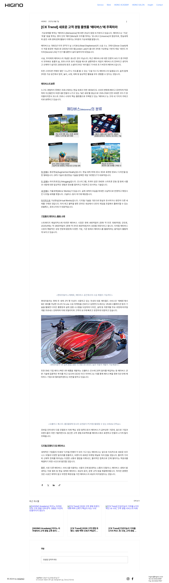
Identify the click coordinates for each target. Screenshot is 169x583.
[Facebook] (132, 579)
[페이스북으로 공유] (42, 485)
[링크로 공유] (59, 485)
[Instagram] (128, 579)
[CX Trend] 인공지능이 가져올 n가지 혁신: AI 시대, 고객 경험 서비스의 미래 (122, 529)
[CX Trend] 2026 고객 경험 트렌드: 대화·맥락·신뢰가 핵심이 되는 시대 (84, 529)
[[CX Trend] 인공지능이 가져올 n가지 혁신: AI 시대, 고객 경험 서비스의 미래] (123, 514)
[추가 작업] (126, 21)
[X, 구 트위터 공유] (48, 485)
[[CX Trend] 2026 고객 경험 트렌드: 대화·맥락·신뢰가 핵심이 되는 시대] (85, 514)
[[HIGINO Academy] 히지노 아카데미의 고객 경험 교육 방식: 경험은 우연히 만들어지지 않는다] (46, 514)
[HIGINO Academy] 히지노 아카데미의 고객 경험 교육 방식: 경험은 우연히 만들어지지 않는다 (46, 529)
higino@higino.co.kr (156, 577)
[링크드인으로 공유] (54, 485)
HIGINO (20, 579)
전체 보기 (137, 501)
